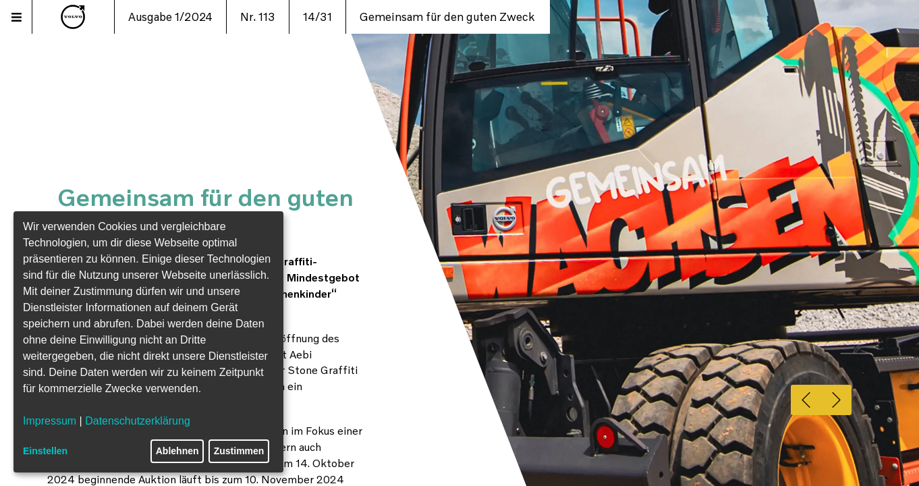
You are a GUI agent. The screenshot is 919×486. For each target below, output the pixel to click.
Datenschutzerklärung (137, 421)
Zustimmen (239, 451)
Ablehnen (177, 451)
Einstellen (45, 451)
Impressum (49, 421)
